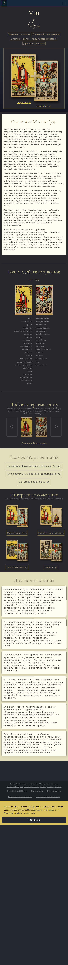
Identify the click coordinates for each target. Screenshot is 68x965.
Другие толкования (34, 43)
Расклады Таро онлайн (34, 443)
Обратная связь (37, 791)
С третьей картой (20, 38)
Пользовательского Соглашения (42, 810)
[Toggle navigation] (64, 3)
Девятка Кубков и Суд (17, 567)
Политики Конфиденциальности (19, 813)
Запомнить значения (31, 787)
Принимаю (34, 820)
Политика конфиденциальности (48, 797)
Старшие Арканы (25, 784)
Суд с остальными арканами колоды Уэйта (34, 474)
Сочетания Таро (13, 787)
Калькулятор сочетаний (44, 38)
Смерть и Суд (51, 567)
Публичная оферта (54, 791)
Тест (21, 787)
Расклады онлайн (47, 787)
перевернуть (24, 102)
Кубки (35, 784)
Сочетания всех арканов (34, 482)
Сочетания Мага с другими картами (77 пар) (34, 466)
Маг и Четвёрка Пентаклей (51, 533)
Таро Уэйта (14, 784)
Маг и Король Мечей (17, 533)
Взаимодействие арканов (46, 34)
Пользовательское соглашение (20, 797)
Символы (58, 787)
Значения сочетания (19, 34)
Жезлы (42, 784)
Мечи (48, 784)
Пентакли (54, 784)
